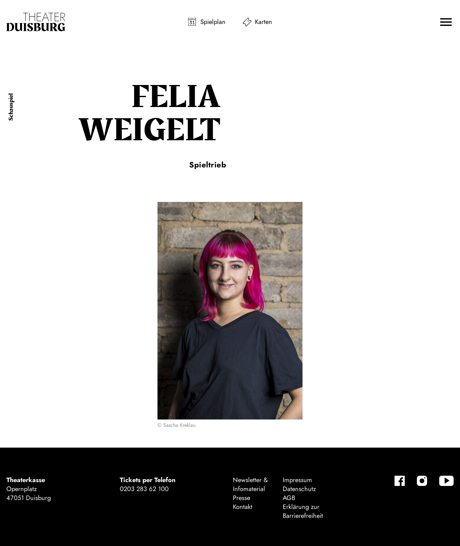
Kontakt (242, 506)
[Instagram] (422, 481)
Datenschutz (299, 489)
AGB (289, 498)
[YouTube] (446, 481)
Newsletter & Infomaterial (250, 484)
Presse (241, 498)
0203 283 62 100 (144, 489)
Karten (263, 22)
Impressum (297, 480)
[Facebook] (400, 481)
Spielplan (213, 22)
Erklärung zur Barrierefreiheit (303, 511)
